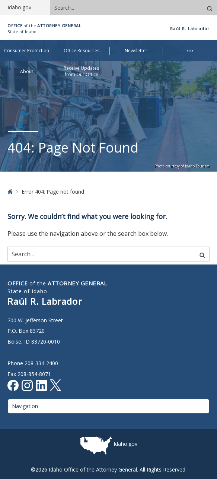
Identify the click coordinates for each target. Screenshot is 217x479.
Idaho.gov (125, 443)
